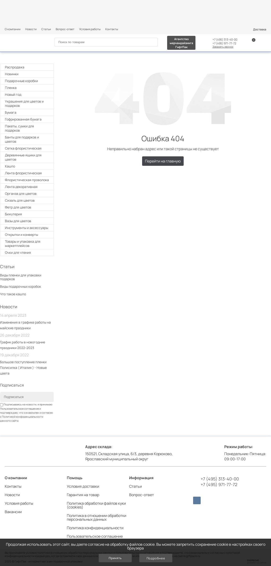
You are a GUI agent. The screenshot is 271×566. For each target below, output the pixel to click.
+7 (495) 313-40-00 (224, 40)
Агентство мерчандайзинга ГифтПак (181, 43)
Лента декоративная (21, 186)
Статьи (46, 29)
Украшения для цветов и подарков (27, 103)
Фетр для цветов (18, 207)
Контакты (111, 29)
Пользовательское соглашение (19, 408)
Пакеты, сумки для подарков (27, 128)
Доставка (259, 29)
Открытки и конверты (27, 234)
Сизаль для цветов (20, 200)
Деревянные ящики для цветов (23, 157)
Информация (141, 477)
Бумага (27, 112)
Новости (31, 29)
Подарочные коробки (27, 81)
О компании (13, 29)
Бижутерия (13, 214)
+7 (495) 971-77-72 (224, 43)
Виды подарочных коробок (20, 286)
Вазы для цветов (18, 221)
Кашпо (10, 166)
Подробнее (156, 558)
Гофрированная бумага (23, 119)
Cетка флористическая (23, 148)
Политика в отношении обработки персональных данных (96, 517)
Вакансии (13, 511)
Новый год (27, 94)
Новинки (11, 74)
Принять (115, 558)
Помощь (74, 477)
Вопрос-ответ (65, 29)
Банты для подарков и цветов (27, 139)
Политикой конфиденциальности (22, 416)
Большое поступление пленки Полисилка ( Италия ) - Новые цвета (23, 367)
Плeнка (27, 87)
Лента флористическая (23, 173)
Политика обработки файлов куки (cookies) (96, 505)
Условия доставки (83, 486)
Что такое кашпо (13, 294)
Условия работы (90, 29)
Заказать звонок (222, 46)
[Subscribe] (46, 397)
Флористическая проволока (27, 180)
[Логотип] (23, 42)
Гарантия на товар (83, 494)
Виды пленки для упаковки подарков (20, 277)
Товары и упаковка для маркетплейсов (27, 243)
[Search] (152, 42)
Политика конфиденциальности (95, 527)
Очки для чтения (18, 252)
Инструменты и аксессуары (27, 227)
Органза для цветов (21, 193)
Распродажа (14, 67)
